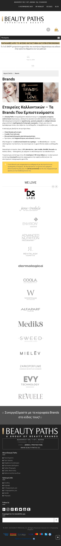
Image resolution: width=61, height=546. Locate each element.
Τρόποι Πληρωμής (10, 468)
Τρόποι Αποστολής (10, 470)
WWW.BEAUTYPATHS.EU (30, 448)
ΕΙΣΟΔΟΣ (49, 6)
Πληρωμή (7, 495)
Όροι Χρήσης (8, 460)
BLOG (57, 6)
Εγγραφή (7, 485)
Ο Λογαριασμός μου (10, 488)
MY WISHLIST (40, 6)
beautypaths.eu (15, 157)
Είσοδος (7, 483)
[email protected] (33, 168)
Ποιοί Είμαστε (8, 458)
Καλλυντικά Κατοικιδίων (12, 473)
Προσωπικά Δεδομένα (11, 465)
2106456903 (43, 2)
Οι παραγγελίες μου (10, 490)
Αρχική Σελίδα (8, 73)
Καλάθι (6, 493)
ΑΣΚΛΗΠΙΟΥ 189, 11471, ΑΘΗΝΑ (24, 2)
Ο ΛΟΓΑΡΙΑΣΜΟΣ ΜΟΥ (26, 6)
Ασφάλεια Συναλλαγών (11, 463)
